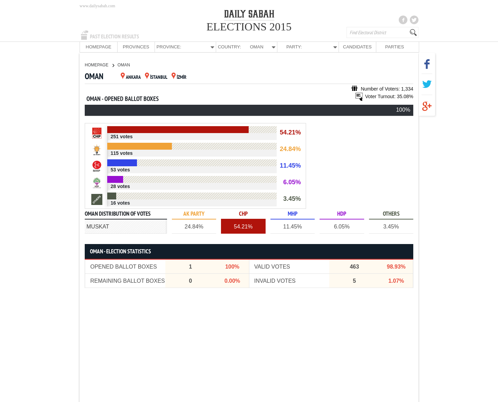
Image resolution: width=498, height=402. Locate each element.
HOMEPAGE (98, 46)
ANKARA (131, 77)
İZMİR (179, 77)
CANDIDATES (357, 46)
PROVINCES (136, 46)
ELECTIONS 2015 (249, 26)
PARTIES (394, 46)
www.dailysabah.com (97, 5)
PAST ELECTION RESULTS (114, 37)
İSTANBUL (156, 77)
